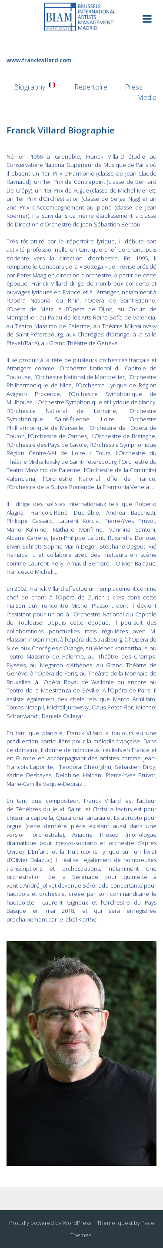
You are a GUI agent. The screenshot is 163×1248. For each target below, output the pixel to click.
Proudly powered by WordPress (50, 1223)
